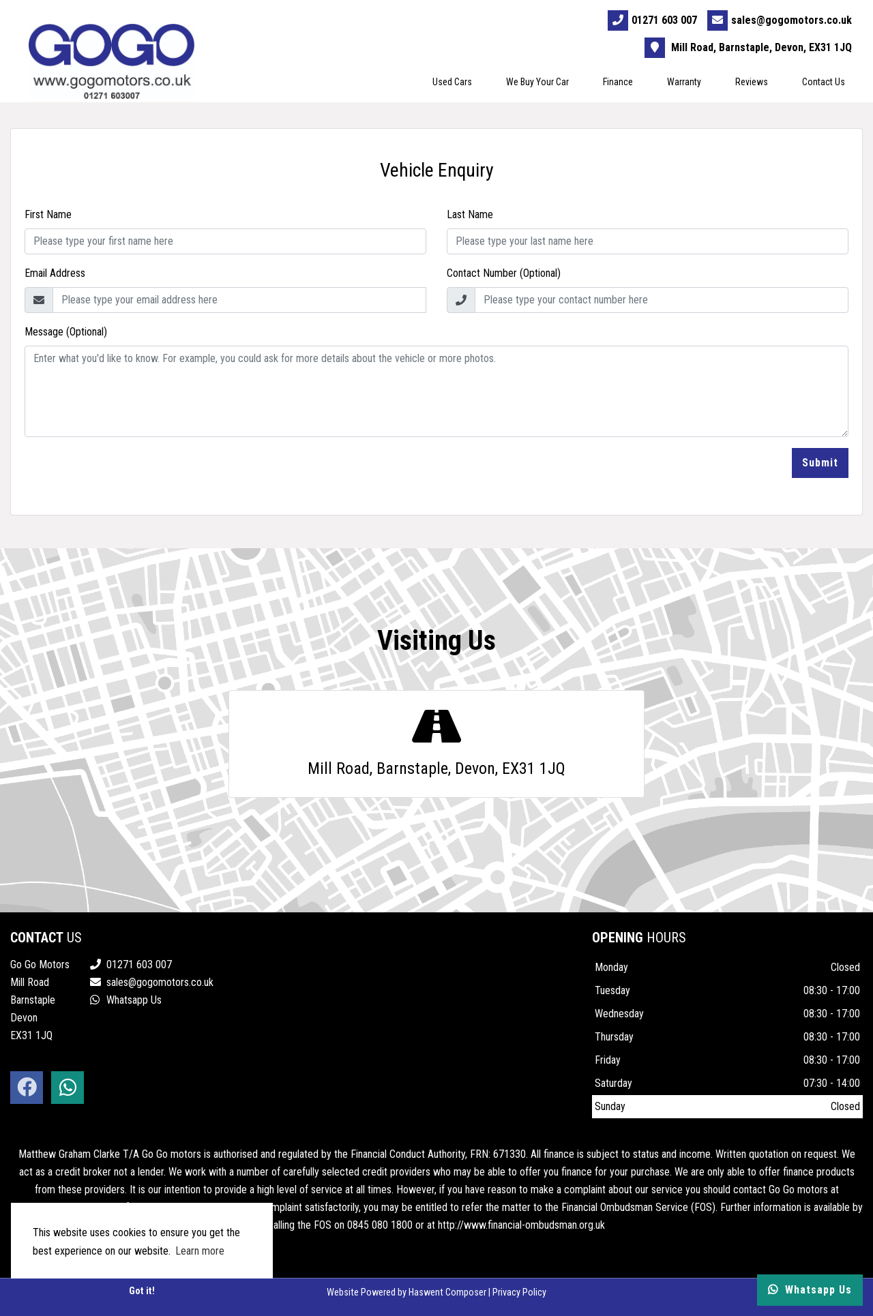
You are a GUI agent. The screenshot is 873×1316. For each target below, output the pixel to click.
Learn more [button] (199, 1250)
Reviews (752, 81)
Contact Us (824, 81)
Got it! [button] (142, 1291)
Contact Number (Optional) (504, 273)
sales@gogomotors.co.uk (780, 20)
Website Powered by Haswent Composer (406, 1292)
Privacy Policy (519, 1292)
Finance (619, 81)
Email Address (55, 273)
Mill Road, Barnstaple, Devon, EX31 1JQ (749, 48)
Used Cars (453, 81)
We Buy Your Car (538, 81)
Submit (820, 462)
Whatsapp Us (126, 999)
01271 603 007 (653, 20)
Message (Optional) (66, 331)
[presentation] (128, 474)
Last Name (470, 214)
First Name (48, 214)
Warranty (685, 81)
